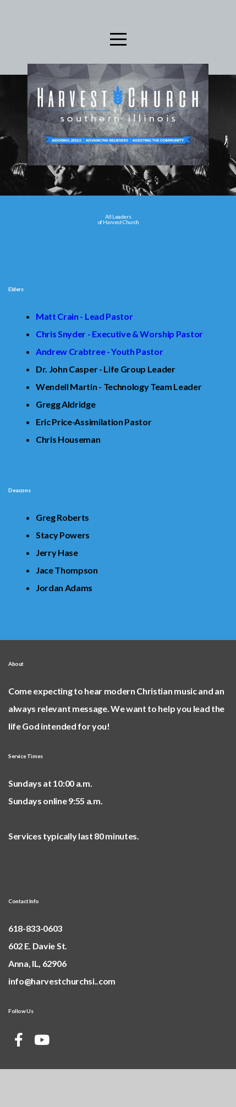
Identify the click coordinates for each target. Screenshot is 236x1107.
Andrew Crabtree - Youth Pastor (99, 386)
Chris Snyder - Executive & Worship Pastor (119, 368)
